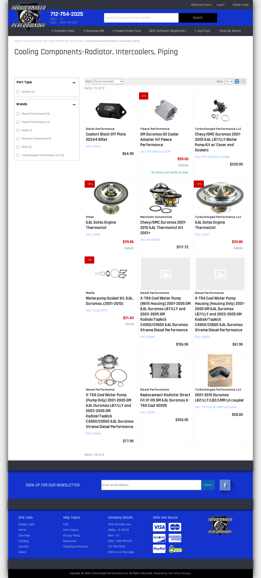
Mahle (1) (27, 130)
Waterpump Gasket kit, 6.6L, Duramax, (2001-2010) (109, 301)
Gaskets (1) (28, 92)
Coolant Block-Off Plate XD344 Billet (106, 137)
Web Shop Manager (179, 573)
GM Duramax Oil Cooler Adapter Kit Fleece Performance (159, 140)
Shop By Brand (230, 30)
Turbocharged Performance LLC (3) (43, 155)
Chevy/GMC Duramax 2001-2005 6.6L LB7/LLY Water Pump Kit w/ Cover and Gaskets (218, 142)
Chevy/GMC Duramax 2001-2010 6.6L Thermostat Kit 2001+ (163, 228)
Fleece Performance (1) (36, 122)
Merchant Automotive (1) (36, 138)
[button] (160, 18)
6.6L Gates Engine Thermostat (101, 225)
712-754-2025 (116, 546)
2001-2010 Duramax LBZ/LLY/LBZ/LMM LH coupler (219, 397)
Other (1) (27, 147)
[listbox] (108, 81)
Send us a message (121, 552)
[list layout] (243, 81)
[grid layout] (236, 81)
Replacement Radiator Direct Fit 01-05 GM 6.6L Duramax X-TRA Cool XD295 (165, 400)
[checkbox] (18, 114)
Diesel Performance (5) (36, 114)
